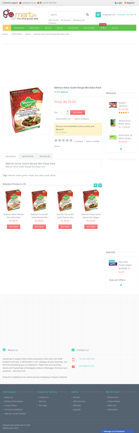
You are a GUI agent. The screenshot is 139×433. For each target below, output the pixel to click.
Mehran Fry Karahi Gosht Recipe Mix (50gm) (65, 217)
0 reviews (78, 141)
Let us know (61, 132)
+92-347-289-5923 (49, 2)
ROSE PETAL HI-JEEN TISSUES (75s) (126, 138)
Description (11, 156)
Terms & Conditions (13, 409)
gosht (24, 175)
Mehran (64, 91)
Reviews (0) (45, 156)
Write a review (92, 141)
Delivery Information (13, 401)
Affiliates (77, 405)
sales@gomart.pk (27, 2)
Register (129, 2)
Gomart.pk (18, 425)
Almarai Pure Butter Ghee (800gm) (124, 123)
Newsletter (113, 409)
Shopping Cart (79, 20)
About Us (8, 397)
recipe (31, 175)
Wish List (112, 405)
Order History (114, 401)
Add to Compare (81, 118)
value (41, 175)
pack (47, 175)
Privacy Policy (10, 405)
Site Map (43, 405)
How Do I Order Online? (15, 413)
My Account (65, 20)
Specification (28, 156)
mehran (11, 175)
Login (118, 2)
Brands (76, 397)
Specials (77, 409)
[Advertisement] (69, 68)
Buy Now (13, 227)
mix (36, 175)
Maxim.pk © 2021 (11, 428)
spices (53, 175)
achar (18, 175)
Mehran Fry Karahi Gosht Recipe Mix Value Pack (39, 217)
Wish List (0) (53, 20)
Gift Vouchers (79, 401)
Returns (42, 401)
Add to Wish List (63, 118)
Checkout (52, 23)
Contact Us (44, 397)
